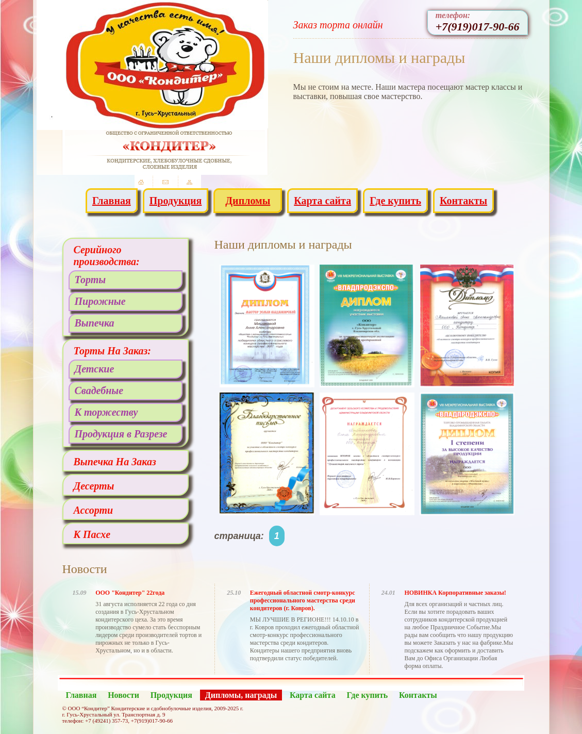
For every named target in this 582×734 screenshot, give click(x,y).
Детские (94, 368)
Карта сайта (322, 200)
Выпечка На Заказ (115, 461)
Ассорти (93, 510)
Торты (90, 279)
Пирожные (100, 301)
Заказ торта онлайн (338, 24)
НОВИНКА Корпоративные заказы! (455, 592)
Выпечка (94, 323)
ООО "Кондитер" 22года (129, 592)
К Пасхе (92, 534)
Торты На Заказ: (113, 350)
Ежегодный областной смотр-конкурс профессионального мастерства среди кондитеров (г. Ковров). (302, 600)
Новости (123, 695)
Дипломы (247, 200)
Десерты (94, 486)
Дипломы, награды (241, 695)
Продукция (175, 200)
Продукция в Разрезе (121, 433)
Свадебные (99, 390)
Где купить (395, 200)
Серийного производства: (107, 255)
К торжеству (106, 412)
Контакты (463, 200)
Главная (111, 200)
